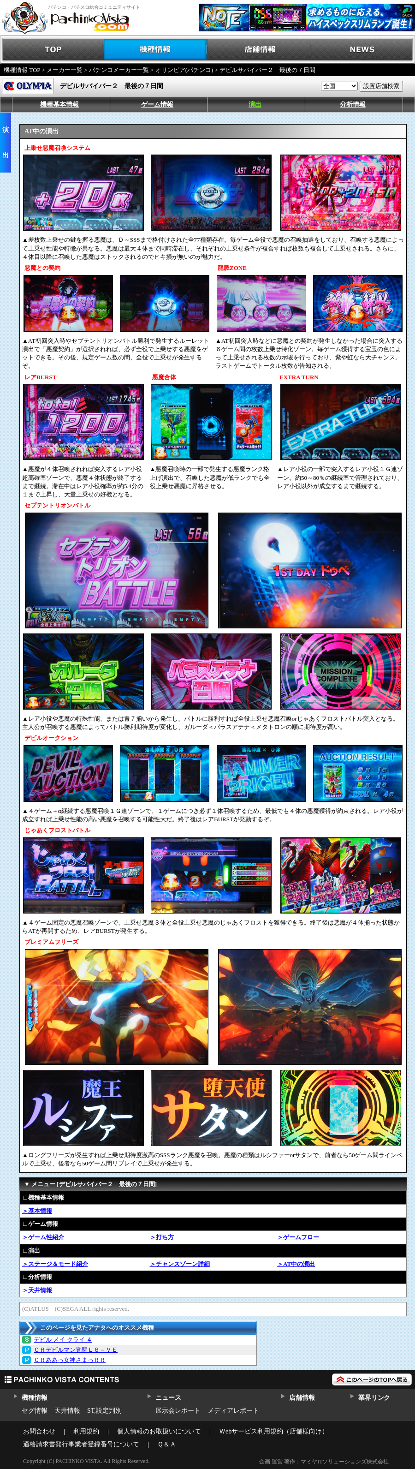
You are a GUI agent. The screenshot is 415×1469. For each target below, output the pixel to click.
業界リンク (374, 1397)
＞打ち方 (162, 1237)
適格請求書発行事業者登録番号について (81, 1444)
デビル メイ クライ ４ (63, 1339)
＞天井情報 (37, 1290)
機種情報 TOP (22, 69)
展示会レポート (178, 1410)
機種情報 (156, 49)
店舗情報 (259, 49)
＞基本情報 (37, 1210)
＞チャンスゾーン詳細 (180, 1263)
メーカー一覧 (65, 69)
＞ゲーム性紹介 (43, 1237)
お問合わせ (39, 1431)
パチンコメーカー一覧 (119, 69)
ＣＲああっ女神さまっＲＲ (70, 1359)
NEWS (363, 49)
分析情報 (353, 104)
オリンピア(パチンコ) (184, 69)
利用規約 (86, 1431)
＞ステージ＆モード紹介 (55, 1263)
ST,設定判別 (104, 1410)
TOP (52, 49)
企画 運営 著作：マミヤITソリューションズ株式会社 (324, 1461)
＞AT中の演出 (296, 1263)
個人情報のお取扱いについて (159, 1431)
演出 (255, 104)
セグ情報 (34, 1410)
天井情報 (67, 1410)
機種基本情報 (59, 104)
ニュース (168, 1397)
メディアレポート (233, 1410)
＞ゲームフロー (298, 1237)
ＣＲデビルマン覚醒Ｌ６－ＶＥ (76, 1349)
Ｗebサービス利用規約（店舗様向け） (273, 1431)
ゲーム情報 (157, 104)
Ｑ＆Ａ (166, 1444)
